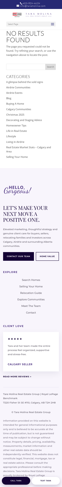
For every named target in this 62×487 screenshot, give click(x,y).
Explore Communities (30, 299)
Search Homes (31, 280)
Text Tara (45, 481)
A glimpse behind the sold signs (24, 82)
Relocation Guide (31, 293)
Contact (31, 312)
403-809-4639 (31, 3)
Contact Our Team (18, 256)
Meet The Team (31, 306)
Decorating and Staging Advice (24, 120)
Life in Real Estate (16, 131)
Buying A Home (15, 103)
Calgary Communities (18, 109)
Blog (8, 98)
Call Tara (16, 481)
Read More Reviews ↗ (17, 376)
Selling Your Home (17, 157)
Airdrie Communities (18, 87)
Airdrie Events (14, 93)
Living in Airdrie (15, 142)
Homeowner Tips (16, 125)
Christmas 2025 (15, 114)
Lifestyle (11, 136)
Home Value (47, 256)
